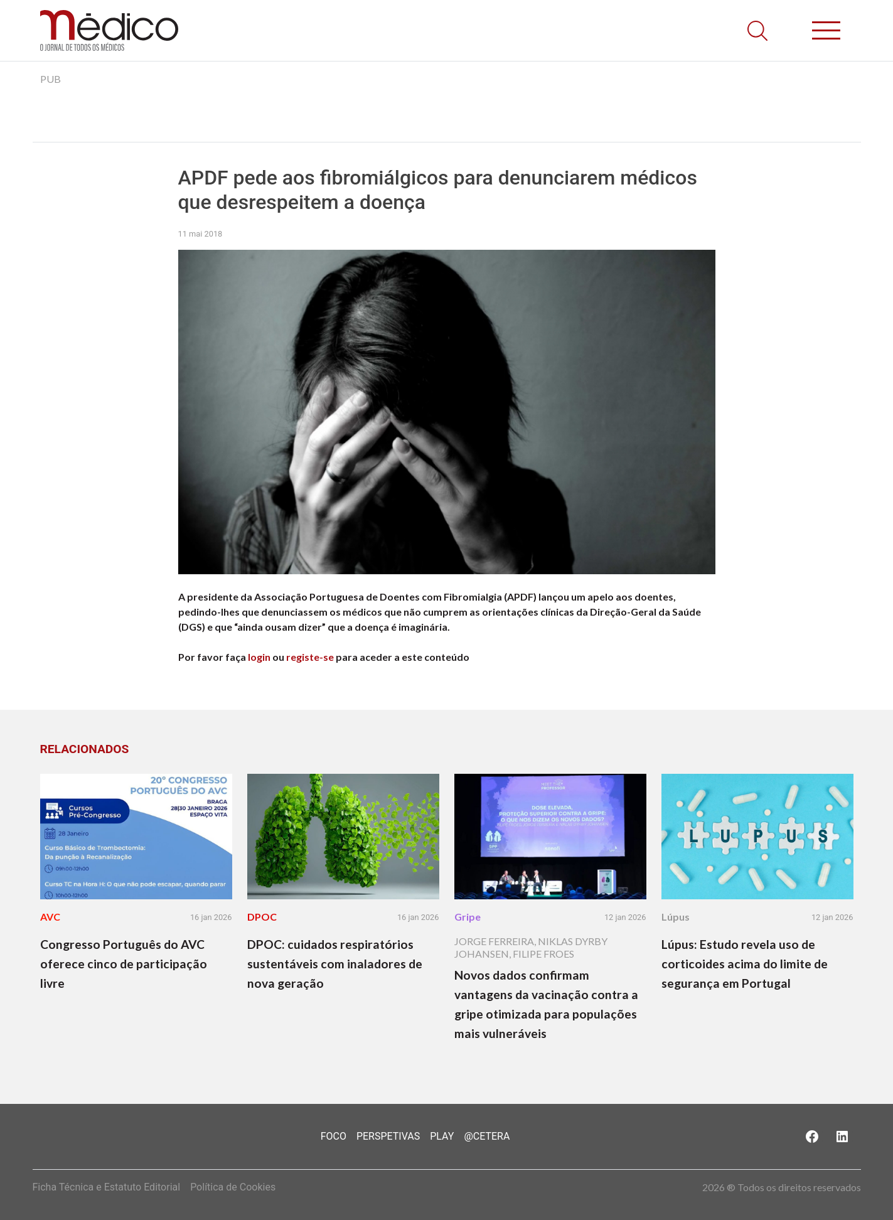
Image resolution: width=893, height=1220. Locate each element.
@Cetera (487, 1136)
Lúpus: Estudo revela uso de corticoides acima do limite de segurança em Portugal (744, 963)
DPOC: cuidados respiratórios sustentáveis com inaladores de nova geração (334, 963)
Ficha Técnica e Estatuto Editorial (107, 1187)
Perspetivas (388, 1136)
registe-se (310, 657)
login (259, 657)
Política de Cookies (232, 1187)
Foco (333, 1136)
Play (442, 1136)
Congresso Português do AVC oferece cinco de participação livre (123, 963)
